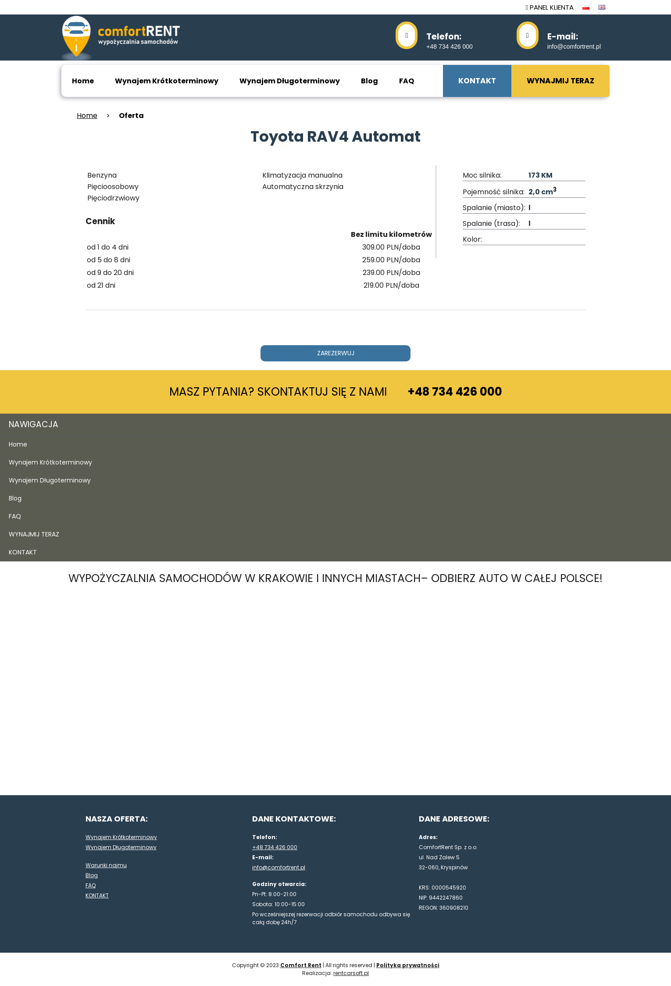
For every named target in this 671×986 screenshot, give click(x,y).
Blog (369, 81)
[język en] (601, 7)
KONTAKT (477, 80)
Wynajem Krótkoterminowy (166, 81)
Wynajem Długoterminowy (289, 81)
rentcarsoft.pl (351, 973)
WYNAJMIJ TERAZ (560, 80)
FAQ (406, 81)
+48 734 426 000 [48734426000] (449, 40)
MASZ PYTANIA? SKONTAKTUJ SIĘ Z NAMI (335, 392)
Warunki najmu (106, 865)
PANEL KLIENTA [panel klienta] (550, 7)
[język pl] (585, 7)
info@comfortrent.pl (574, 40)
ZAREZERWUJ (335, 353)
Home (83, 81)
